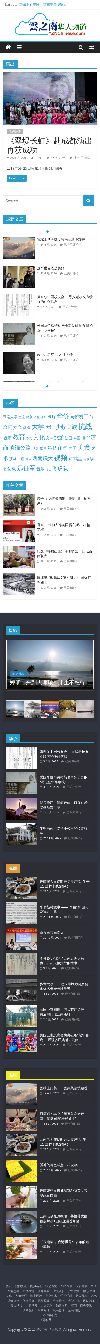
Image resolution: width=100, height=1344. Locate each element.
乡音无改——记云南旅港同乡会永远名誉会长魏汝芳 (64, 986)
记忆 (94, 1296)
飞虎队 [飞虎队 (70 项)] (60, 468)
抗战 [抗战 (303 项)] (85, 426)
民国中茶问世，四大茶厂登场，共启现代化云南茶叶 (64, 1012)
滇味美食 (44, 1291)
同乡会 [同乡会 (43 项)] (15, 427)
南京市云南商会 (52, 932)
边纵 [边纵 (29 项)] (11, 468)
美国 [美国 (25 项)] (72, 448)
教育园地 (81, 1296)
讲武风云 (31, 1306)
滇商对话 (44, 1310)
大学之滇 (74, 1301)
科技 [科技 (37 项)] (52, 448)
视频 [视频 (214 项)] (61, 457)
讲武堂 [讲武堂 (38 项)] (75, 458)
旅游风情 (28, 1291)
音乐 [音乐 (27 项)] (40, 468)
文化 (9, 1296)
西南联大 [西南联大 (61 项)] (42, 457)
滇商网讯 (74, 1310)
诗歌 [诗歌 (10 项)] (86, 459)
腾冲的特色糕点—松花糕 (59, 1165)
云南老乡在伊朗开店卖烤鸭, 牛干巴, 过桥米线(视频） (65, 884)
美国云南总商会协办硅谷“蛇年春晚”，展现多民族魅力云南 (64, 1037)
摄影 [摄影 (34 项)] (7, 438)
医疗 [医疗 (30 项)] (51, 416)
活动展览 (51, 1286)
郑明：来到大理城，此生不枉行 (47, 682)
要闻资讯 (21, 1286)
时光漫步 (18, 674)
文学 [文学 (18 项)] (49, 437)
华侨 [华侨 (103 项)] (63, 416)
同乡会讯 (36, 1286)
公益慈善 (13, 1291)
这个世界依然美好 (50, 268)
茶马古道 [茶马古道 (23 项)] (17, 458)
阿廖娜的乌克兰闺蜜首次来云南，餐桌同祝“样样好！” (62, 1116)
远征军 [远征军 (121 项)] (26, 468)
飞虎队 (85, 158)
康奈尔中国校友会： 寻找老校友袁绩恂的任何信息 (64, 754)
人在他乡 (81, 1286)
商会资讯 (86, 1306)
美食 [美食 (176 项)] (84, 447)
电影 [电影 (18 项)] (35, 448)
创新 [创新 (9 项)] (43, 417)
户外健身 (74, 1291)
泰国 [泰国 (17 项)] (76, 437)
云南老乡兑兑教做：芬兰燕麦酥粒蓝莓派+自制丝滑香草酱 (64, 1218)
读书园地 (36, 1296)
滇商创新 (28, 1310)
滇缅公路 (13, 1301)
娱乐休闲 (89, 1291)
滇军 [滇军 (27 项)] (85, 438)
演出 (77, 158)
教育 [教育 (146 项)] (19, 437)
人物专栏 (21, 1296)
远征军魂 (44, 1301)
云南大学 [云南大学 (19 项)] (10, 416)
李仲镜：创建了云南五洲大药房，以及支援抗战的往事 (62, 960)
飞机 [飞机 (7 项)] (48, 469)
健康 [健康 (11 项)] (29, 417)
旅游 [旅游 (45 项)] (59, 437)
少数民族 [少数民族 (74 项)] (66, 427)
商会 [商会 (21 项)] (27, 427)
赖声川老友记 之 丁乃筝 (55, 354)
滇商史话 (59, 1310)
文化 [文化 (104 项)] (39, 437)
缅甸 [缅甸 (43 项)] (62, 447)
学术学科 (66, 1296)
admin (39, 158)
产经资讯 (66, 1286)
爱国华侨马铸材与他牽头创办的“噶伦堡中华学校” (64, 779)
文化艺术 (51, 1296)
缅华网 (47, 1319)
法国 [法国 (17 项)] (68, 437)
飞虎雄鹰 (15, 132)
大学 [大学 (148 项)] (38, 426)
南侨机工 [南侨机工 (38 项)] (79, 416)
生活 (94, 1286)
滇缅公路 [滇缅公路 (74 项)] (20, 447)
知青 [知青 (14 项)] (43, 448)
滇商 (74, 1306)
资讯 (9, 1286)
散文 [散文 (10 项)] (29, 438)
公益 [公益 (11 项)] (36, 417)
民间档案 (89, 1301)
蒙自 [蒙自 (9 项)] (28, 459)
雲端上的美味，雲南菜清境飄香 (43, 4)
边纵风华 (46, 1306)
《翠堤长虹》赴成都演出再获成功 (49, 145)
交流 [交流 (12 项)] (22, 417)
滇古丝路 (16, 1306)
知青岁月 (62, 1306)
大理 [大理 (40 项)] (50, 427)
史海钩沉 (59, 1301)
